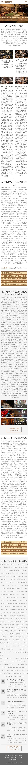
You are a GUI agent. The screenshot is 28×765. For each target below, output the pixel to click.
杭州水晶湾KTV (18, 757)
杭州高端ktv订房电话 (14, 268)
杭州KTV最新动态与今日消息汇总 (16, 680)
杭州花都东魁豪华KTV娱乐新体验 (16, 701)
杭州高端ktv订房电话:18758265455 (14, 430)
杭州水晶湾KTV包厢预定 (5, 268)
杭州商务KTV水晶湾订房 (22, 268)
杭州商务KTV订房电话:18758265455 (14, 748)
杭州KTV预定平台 (13, 759)
